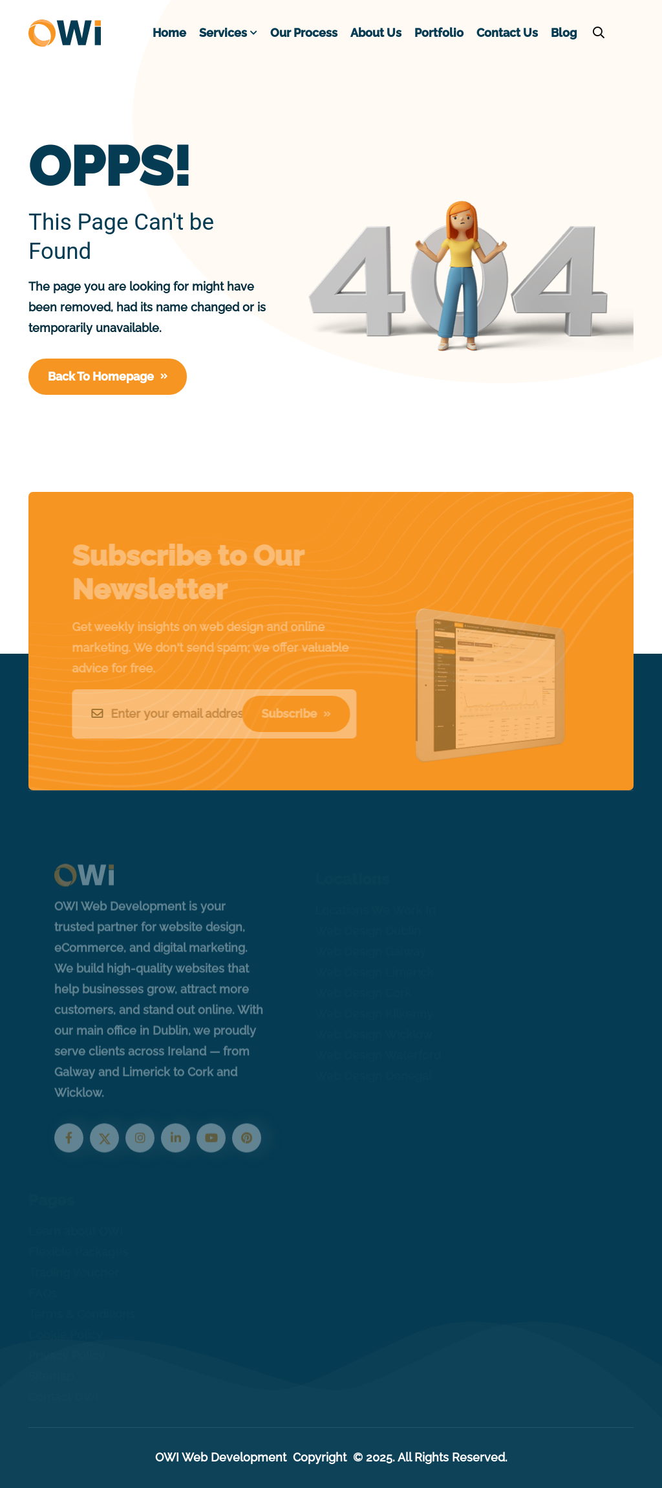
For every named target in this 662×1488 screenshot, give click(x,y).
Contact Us (507, 32)
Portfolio (439, 32)
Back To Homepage (107, 376)
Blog (564, 32)
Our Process (303, 32)
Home (169, 32)
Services (223, 32)
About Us (375, 32)
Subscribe (291, 713)
